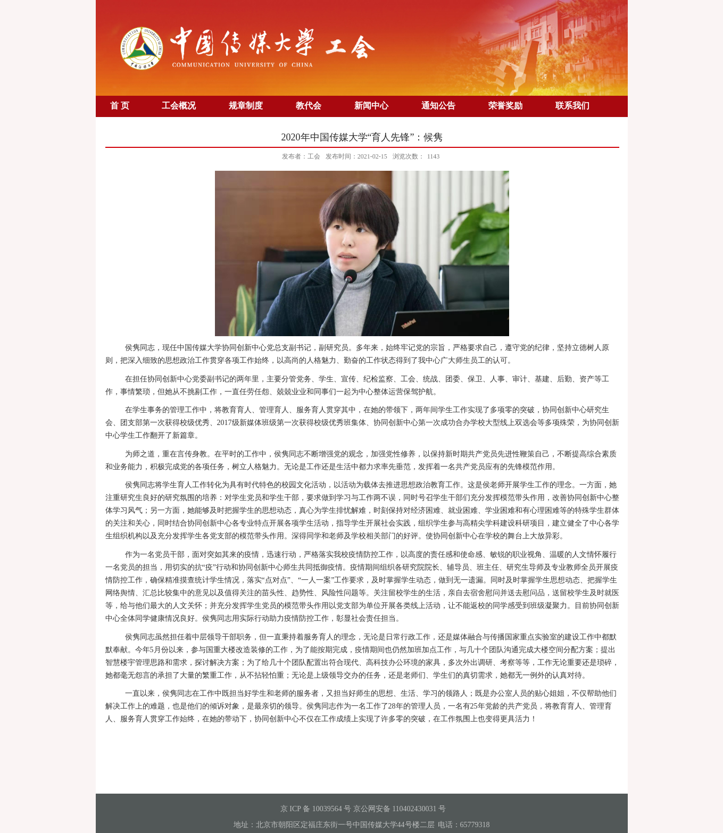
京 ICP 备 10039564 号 (315, 809)
